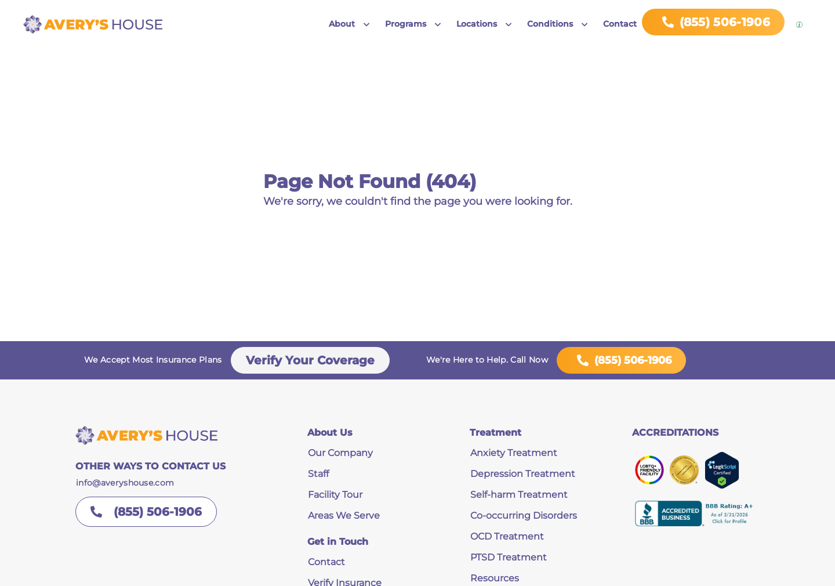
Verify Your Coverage (310, 360)
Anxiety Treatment (513, 452)
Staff (318, 473)
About (342, 24)
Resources (494, 578)
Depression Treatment (522, 473)
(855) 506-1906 (621, 360)
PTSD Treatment (508, 557)
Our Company (340, 452)
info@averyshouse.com (125, 483)
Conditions (550, 24)
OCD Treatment (507, 536)
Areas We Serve (344, 515)
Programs (405, 24)
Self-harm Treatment (519, 494)
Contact (620, 24)
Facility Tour (335, 494)
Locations (476, 24)
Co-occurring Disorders (523, 515)
